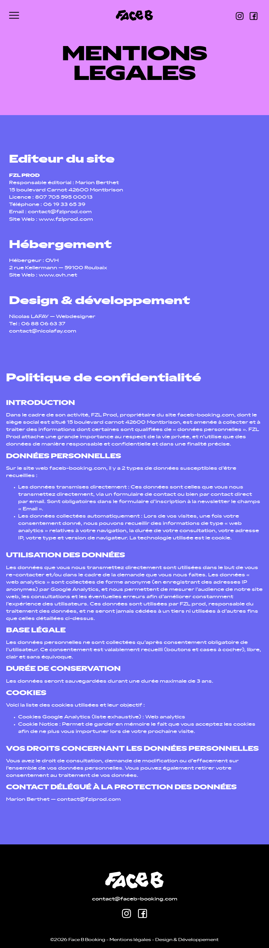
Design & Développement (187, 940)
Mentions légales (130, 940)
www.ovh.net (58, 275)
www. (66, 219)
